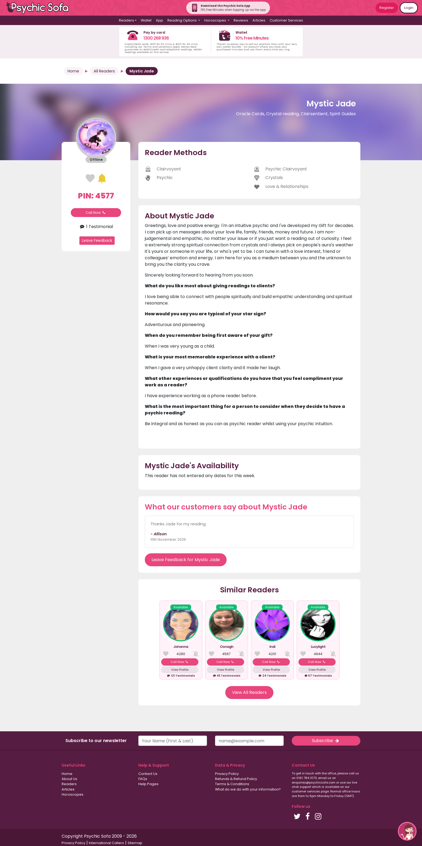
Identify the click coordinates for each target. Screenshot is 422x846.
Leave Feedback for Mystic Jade (186, 560)
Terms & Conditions (232, 784)
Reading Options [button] (182, 20)
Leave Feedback (97, 240)
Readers (69, 784)
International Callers (106, 843)
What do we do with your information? (248, 789)
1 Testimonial (96, 226)
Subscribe (326, 740)
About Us (69, 779)
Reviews (241, 20)
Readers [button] (126, 20)
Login (408, 7)
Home (73, 71)
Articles (258, 20)
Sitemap (135, 843)
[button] (407, 831)
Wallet (146, 20)
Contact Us (147, 773)
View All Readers (249, 692)
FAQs (142, 779)
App (159, 20)
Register (386, 7)
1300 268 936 (156, 38)
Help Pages (148, 784)
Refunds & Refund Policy (236, 779)
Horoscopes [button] (215, 20)
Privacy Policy (227, 773)
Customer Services (286, 20)
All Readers (104, 71)
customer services (306, 791)
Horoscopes (72, 794)
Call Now (96, 212)
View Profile (179, 669)
